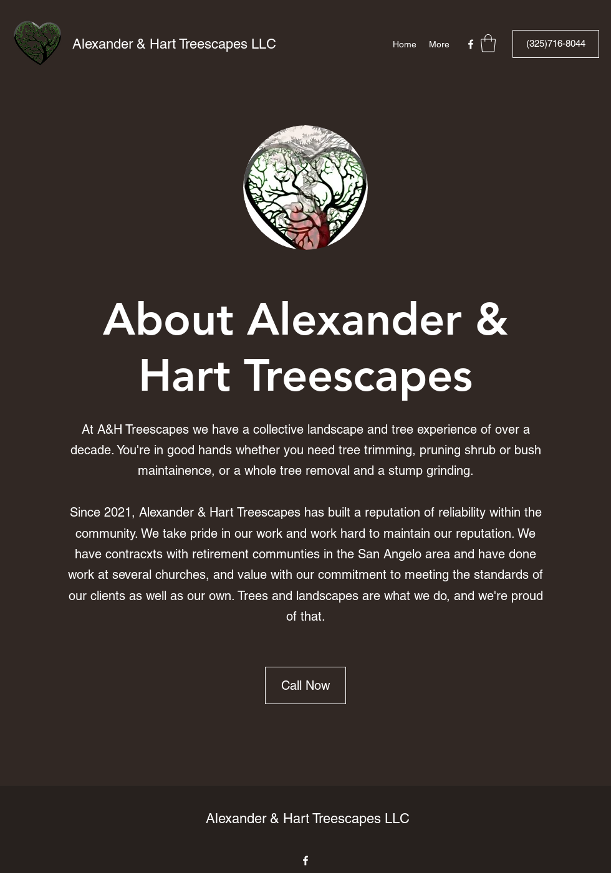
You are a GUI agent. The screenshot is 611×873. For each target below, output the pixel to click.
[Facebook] (470, 44)
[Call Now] (305, 685)
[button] (488, 43)
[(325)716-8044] (555, 44)
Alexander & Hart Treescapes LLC (174, 44)
